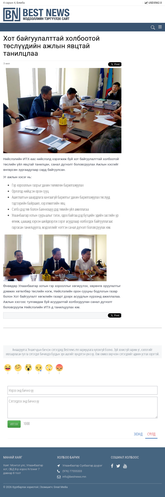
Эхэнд (138, 434)
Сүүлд (151, 434)
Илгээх (14, 424)
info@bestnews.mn (74, 476)
